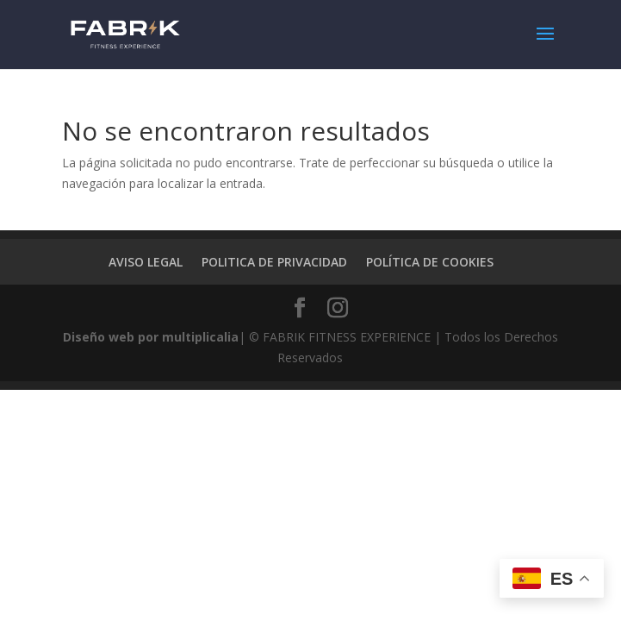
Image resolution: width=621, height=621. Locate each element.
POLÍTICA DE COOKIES (430, 262)
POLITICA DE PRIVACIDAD (274, 262)
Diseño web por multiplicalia (151, 337)
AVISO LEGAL (146, 262)
